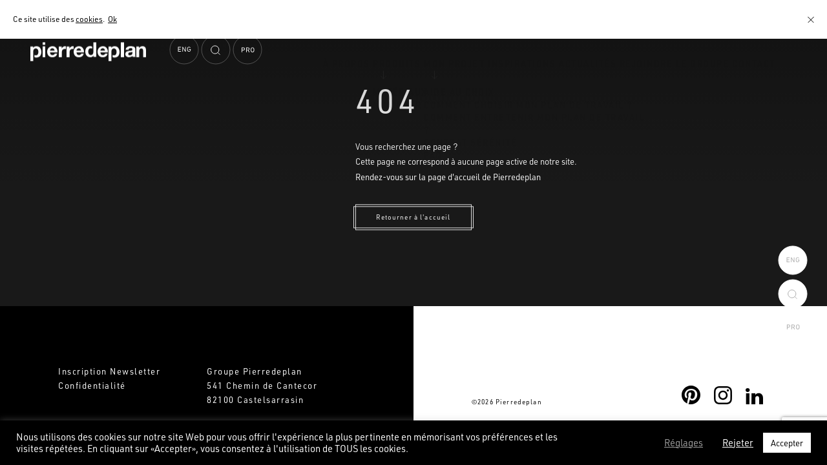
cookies (89, 19)
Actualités (556, 85)
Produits (327, 85)
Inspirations (478, 85)
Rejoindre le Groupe (656, 85)
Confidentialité (92, 385)
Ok (112, 19)
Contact (747, 85)
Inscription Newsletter (109, 371)
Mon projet (397, 85)
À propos (264, 85)
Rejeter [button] (737, 443)
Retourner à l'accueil (413, 217)
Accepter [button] (787, 442)
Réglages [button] (683, 443)
